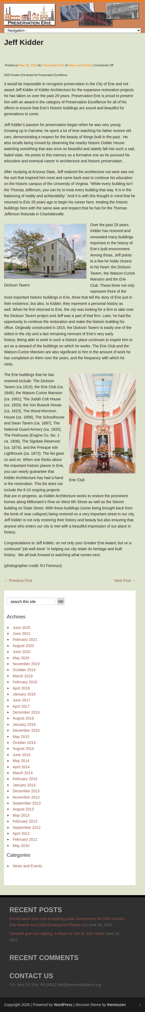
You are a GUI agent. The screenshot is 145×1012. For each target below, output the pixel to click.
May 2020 (21, 658)
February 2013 (25, 821)
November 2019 (26, 664)
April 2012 (21, 833)
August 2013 (23, 809)
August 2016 (23, 718)
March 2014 (23, 773)
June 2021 (21, 633)
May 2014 (21, 761)
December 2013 (26, 791)
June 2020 (21, 652)
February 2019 (25, 682)
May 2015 (21, 736)
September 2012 (27, 827)
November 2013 (26, 797)
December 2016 (26, 712)
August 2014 (23, 748)
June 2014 (21, 755)
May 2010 (21, 845)
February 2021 (25, 639)
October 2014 (24, 742)
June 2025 (21, 627)
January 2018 (24, 694)
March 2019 (23, 676)
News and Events (80, 65)
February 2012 (25, 839)
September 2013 (27, 803)
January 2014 (24, 785)
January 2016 (24, 724)
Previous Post (18, 580)
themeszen (116, 1005)
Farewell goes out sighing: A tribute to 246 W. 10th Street (57, 933)
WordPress (63, 1005)
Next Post (125, 580)
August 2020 (23, 646)
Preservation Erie (53, 65)
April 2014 (21, 767)
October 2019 (24, 670)
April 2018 (21, 688)
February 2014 (25, 779)
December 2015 (26, 730)
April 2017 (21, 706)
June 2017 (21, 700)
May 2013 (21, 815)
